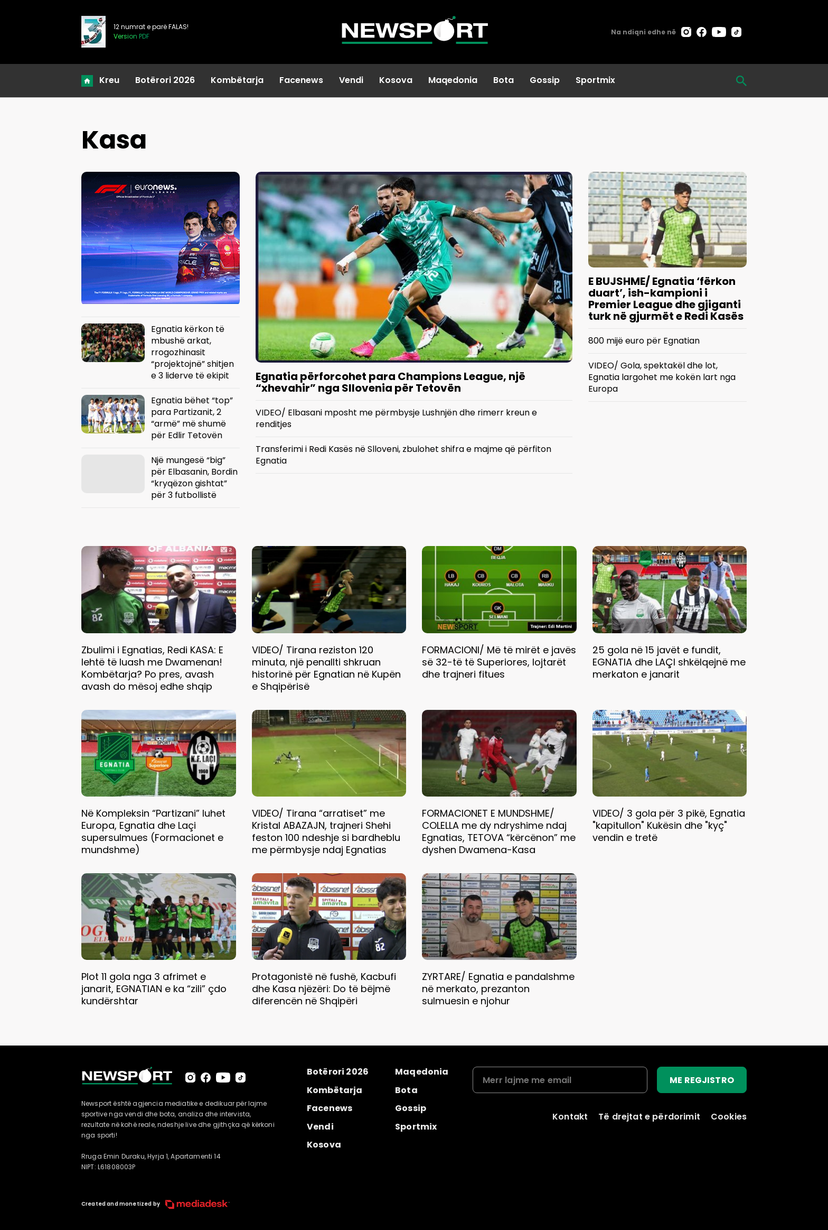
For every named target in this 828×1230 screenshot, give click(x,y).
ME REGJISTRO (702, 1080)
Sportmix (595, 80)
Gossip (545, 80)
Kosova (395, 80)
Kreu (109, 80)
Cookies (729, 1117)
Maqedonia (452, 80)
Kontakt (570, 1117)
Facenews (301, 80)
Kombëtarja (237, 80)
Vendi (351, 80)
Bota (503, 80)
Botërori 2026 (165, 80)
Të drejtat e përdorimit (649, 1117)
